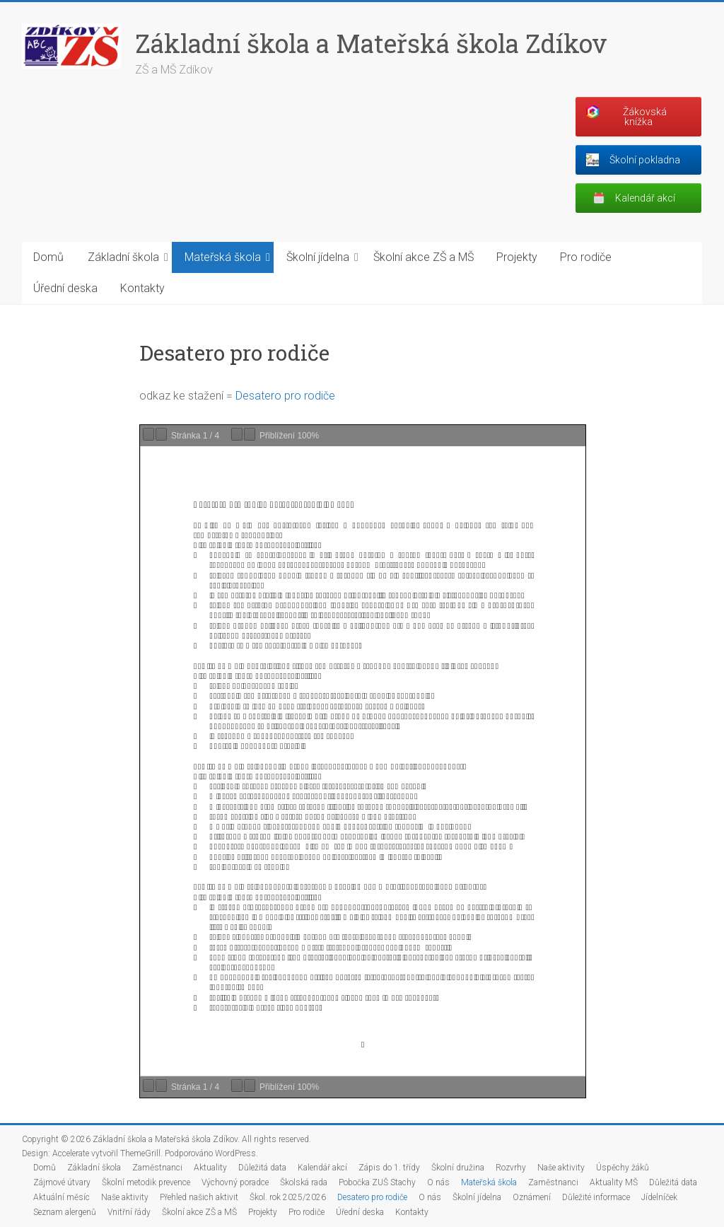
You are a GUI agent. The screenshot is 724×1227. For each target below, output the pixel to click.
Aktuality (210, 1168)
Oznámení (532, 1197)
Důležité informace (596, 1197)
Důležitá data (262, 1168)
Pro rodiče (586, 257)
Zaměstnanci (157, 1168)
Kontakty (142, 288)
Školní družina (457, 1168)
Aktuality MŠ (614, 1182)
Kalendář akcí (322, 1168)
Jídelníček (659, 1197)
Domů (48, 257)
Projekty (516, 257)
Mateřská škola (223, 257)
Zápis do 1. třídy (389, 1168)
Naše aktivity (561, 1168)
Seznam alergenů (64, 1212)
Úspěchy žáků (622, 1168)
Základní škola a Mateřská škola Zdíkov (371, 43)
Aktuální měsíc (61, 1197)
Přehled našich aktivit (199, 1197)
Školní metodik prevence (146, 1182)
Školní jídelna (317, 257)
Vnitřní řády (129, 1212)
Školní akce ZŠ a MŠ (423, 257)
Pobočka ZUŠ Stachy (377, 1182)
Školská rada (303, 1182)
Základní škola (123, 257)
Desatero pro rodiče (285, 395)
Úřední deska (65, 288)
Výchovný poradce (235, 1182)
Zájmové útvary (61, 1182)
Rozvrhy (511, 1168)
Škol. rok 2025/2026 (288, 1197)
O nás (438, 1182)
